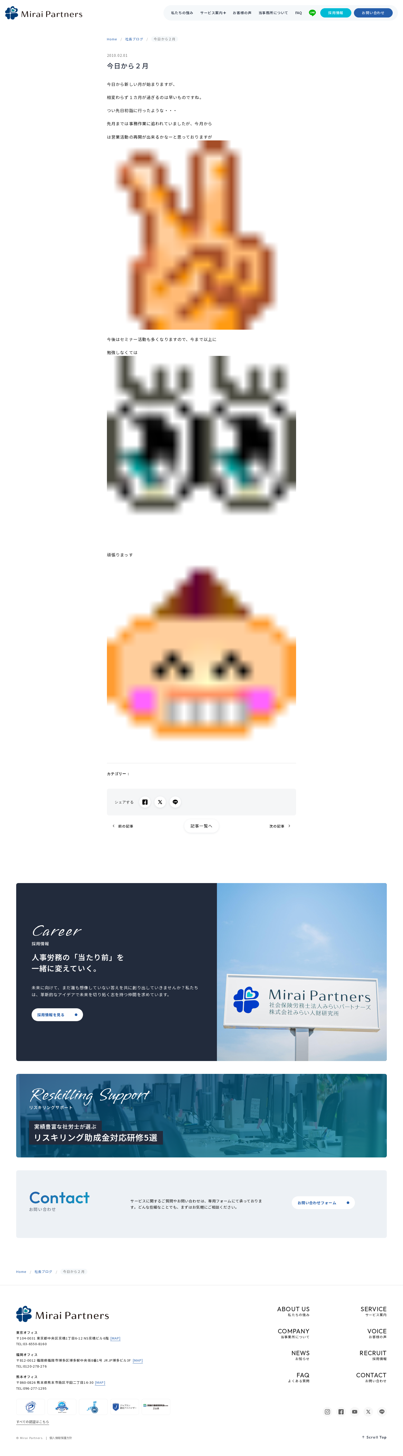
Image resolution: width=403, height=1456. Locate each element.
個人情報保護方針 (60, 1438)
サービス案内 (211, 13)
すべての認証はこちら (32, 1421)
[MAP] (115, 1338)
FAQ (298, 13)
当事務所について (273, 13)
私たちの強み (182, 13)
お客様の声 (242, 13)
